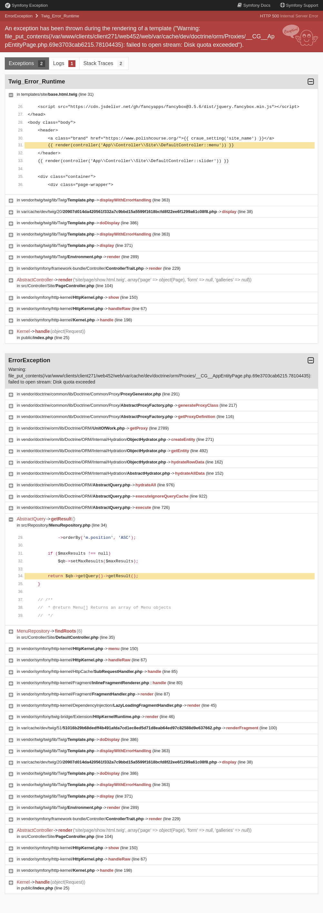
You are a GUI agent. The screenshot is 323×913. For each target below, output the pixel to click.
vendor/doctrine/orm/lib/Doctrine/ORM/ (73, 428)
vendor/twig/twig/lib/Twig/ (57, 200)
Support (299, 5)
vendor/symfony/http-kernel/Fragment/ (85, 682)
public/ (37, 337)
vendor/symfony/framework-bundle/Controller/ (82, 268)
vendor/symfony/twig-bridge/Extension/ (80, 716)
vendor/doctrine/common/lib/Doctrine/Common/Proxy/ (91, 394)
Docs (253, 5)
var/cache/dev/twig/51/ (121, 727)
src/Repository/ (56, 525)
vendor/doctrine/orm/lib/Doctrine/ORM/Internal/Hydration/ (93, 439)
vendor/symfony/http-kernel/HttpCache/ (81, 671)
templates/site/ (49, 94)
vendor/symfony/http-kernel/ (62, 297)
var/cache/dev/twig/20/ (119, 211)
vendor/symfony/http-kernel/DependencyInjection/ (101, 705)
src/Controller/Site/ (57, 285)
